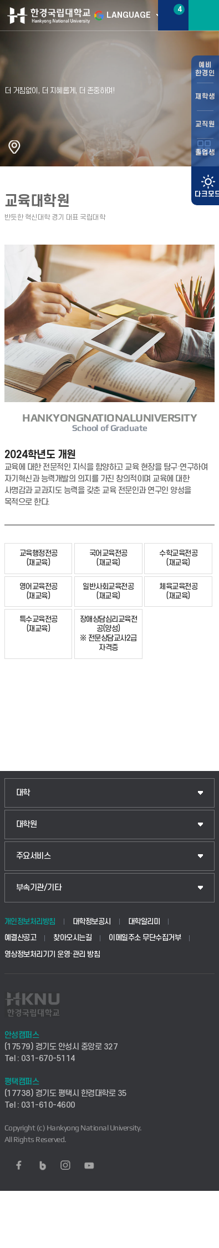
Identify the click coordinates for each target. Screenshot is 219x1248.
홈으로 (14, 147)
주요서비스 (33, 856)
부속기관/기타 (39, 887)
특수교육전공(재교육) (38, 624)
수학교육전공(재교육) (178, 558)
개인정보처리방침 (29, 921)
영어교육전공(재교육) (38, 591)
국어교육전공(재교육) (108, 558)
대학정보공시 (92, 921)
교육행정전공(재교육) (38, 558)
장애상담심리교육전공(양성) (108, 633)
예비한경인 (205, 69)
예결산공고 (20, 938)
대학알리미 (144, 921)
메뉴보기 (204, 15)
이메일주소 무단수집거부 (145, 938)
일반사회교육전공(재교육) (108, 591)
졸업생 (205, 152)
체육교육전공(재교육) (178, 591)
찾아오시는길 (72, 938)
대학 (23, 793)
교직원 (205, 124)
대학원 (26, 824)
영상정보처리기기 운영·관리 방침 (52, 954)
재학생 (205, 96)
